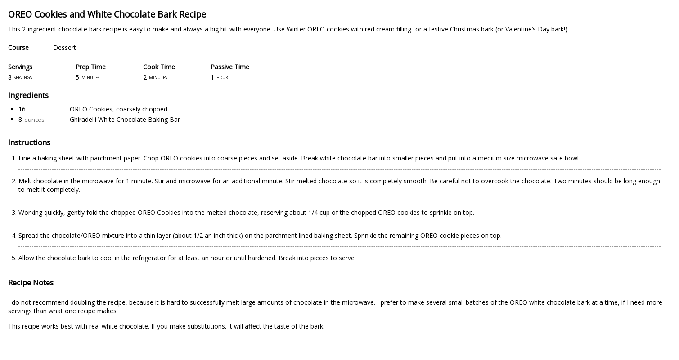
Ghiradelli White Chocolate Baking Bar (125, 119)
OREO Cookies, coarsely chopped (118, 109)
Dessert (64, 47)
